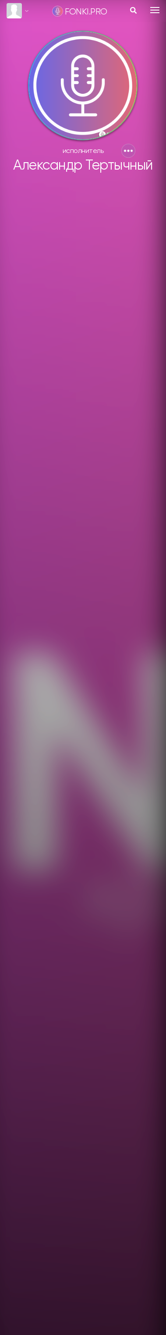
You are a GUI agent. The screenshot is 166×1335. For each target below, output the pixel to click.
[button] (128, 150)
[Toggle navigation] (155, 10)
